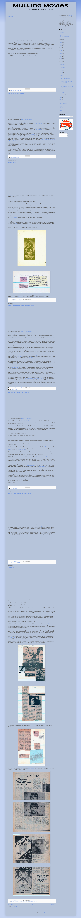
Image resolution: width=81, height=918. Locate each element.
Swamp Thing (12, 162)
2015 (61, 58)
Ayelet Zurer (15, 140)
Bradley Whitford (48, 456)
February (63, 92)
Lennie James (39, 378)
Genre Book (19, 300)
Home (32, 904)
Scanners (10, 16)
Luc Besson (13, 379)
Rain (12, 299)
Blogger (45, 912)
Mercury (9, 528)
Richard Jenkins (49, 139)
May (62, 73)
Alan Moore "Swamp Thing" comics (26, 198)
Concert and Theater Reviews (65, 109)
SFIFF (18, 157)
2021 (61, 48)
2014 (61, 59)
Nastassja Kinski (30, 901)
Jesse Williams (24, 448)
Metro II (16, 562)
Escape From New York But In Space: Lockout (21, 305)
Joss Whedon (39, 464)
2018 (61, 53)
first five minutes (46, 359)
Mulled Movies (17, 90)
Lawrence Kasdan (38, 123)
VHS (20, 90)
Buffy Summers (42, 466)
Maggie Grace (19, 356)
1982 (11, 90)
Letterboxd (62, 32)
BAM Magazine (31, 768)
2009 (61, 99)
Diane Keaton (10, 132)
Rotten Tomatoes (63, 33)
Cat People (11, 567)
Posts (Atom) (15, 906)
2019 (61, 52)
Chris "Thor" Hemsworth (48, 446)
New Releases (62, 111)
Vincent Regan (33, 378)
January (62, 94)
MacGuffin (31, 357)
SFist (61, 35)
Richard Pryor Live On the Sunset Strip (19, 493)
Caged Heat (15, 338)
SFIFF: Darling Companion (16, 93)
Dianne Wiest (43, 139)
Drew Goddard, (21, 464)
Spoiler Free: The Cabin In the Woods (19, 392)
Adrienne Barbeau (13, 217)
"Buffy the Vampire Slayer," (30, 465)
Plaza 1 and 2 (36, 901)
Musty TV (61, 31)
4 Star (40, 205)
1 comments (20, 900)
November (63, 64)
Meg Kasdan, (38, 129)
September (63, 67)
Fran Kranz (35, 448)
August (62, 69)
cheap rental (20, 296)
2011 (61, 96)
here (16, 223)
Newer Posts (10, 904)
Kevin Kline (17, 132)
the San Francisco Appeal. (26, 119)
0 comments (20, 299)
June (62, 72)
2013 (61, 61)
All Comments (62, 136)
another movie (15, 367)
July (62, 70)
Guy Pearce (37, 355)
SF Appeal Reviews (14, 157)
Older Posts (53, 904)
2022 (61, 47)
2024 (61, 44)
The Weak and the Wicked (25, 338)
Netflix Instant (46, 295)
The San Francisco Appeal (64, 36)
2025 (61, 42)
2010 (61, 97)
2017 (61, 55)
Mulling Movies (40, 6)
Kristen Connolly (22, 449)
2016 (61, 56)
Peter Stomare (27, 378)
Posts (61, 134)
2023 (61, 45)
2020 (61, 50)
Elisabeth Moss (33, 134)
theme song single (11, 637)
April (13, 90)
